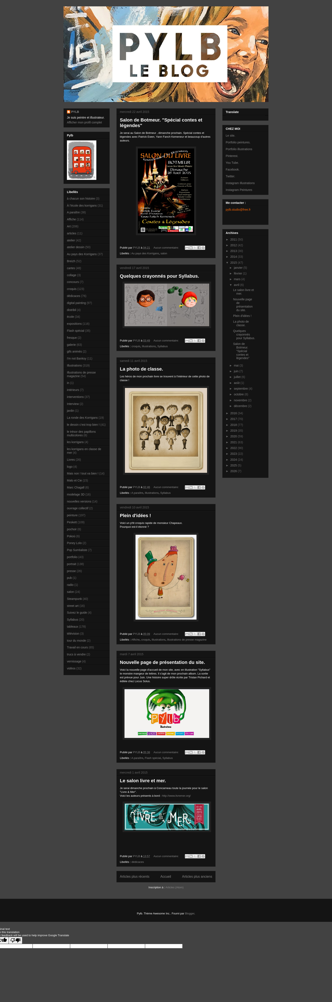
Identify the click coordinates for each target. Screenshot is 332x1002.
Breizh (71, 261)
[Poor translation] (15, 940)
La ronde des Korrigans (82, 417)
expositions (74, 323)
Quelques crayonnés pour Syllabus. (159, 276)
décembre (241, 406)
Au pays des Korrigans (145, 253)
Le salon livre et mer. (143, 780)
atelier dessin (75, 247)
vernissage (74, 661)
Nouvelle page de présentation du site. (162, 662)
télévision (73, 633)
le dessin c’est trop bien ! (83, 424)
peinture (72, 515)
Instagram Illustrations (240, 183)
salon (163, 253)
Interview (73, 404)
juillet (237, 377)
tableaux (72, 626)
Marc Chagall (75, 487)
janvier (238, 267)
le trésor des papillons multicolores (81, 433)
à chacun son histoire (81, 198)
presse (71, 571)
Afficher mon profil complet (84, 122)
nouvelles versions (79, 501)
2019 (234, 430)
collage (71, 275)
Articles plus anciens (197, 876)
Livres (71, 459)
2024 (234, 459)
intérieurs (73, 390)
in (68, 383)
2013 (234, 251)
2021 (234, 442)
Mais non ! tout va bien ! (82, 473)
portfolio (72, 557)
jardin (70, 410)
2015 (234, 262)
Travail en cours (77, 647)
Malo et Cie (74, 480)
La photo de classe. (141, 369)
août (237, 383)
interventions (75, 397)
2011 (234, 239)
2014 (234, 256)
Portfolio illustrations (239, 149)
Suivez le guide (77, 612)
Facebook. (232, 169)
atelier (71, 240)
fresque (72, 337)
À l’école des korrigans (82, 205)
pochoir (72, 529)
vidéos (71, 668)
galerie (71, 344)
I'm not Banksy (76, 358)
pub (69, 577)
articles (71, 233)
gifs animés (74, 351)
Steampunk (74, 598)
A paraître (137, 492)
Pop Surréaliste (77, 550)
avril (237, 285)
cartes (71, 268)
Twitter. (230, 176)
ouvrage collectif (77, 508)
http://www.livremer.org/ (176, 795)
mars (237, 279)
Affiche (135, 639)
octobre (239, 394)
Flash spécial (153, 758)
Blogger (189, 913)
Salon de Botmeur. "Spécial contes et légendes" (241, 351)
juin (236, 371)
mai (236, 365)
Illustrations (149, 346)
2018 (234, 425)
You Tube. (232, 162)
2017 (234, 419)
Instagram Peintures (239, 190)
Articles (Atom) (174, 887)
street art (73, 605)
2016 (234, 413)
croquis (135, 346)
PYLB (75, 111)
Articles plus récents (134, 876)
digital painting (76, 303)
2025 (234, 465)
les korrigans (75, 442)
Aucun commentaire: (167, 247)
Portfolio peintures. (238, 142)
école (70, 316)
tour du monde (76, 640)
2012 (234, 245)
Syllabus (162, 346)
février (238, 273)
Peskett (72, 522)
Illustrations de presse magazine (186, 639)
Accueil (165, 876)
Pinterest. (232, 156)
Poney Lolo (74, 543)
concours (73, 282)
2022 (234, 448)
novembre (241, 400)
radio (70, 584)
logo (69, 466)
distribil (71, 310)
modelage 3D (75, 494)
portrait (71, 564)
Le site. (230, 135)
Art (69, 226)
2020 (234, 436)
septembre (241, 388)
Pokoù (71, 536)
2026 (234, 471)
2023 (234, 453)
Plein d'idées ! (135, 515)
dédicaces (137, 861)
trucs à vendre (76, 654)
